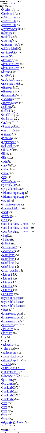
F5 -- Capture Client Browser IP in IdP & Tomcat (9, 121)
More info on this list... (5, 430)
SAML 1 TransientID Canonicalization (7, 292)
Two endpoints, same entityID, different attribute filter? (10, 371)
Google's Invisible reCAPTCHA (6, 134)
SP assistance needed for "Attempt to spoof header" (9, 352)
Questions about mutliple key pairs (7, 242)
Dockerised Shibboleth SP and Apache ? (8, 114)
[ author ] (12, 3)
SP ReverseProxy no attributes (6, 361)
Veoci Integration (4, 401)
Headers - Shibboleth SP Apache (6, 136)
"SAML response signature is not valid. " (8, 8)
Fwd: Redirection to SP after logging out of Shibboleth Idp (10, 127)
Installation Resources (5, 166)
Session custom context (5, 308)
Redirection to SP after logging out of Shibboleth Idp (9, 247)
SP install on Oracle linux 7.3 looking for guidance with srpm (11, 357)
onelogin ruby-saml (5, 211)
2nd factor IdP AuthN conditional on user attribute (9, 17)
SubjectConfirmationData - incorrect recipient (8, 366)
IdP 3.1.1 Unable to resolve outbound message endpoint (10, 148)
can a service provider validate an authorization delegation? (10, 80)
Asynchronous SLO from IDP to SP (7, 53)
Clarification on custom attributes (7, 98)
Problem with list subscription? (6, 238)
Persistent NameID (5, 218)
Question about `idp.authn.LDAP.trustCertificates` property (10, 241)
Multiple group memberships (6, 199)
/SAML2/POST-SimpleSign (6, 15)
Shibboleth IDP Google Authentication (7, 327)
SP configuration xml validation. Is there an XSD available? (10, 355)
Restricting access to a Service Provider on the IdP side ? (10, 269)
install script (4, 176)
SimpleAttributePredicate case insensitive (8, 342)
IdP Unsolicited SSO (5, 158)
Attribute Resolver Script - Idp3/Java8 (7, 73)
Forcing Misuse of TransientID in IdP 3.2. (8, 124)
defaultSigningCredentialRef (6, 110)
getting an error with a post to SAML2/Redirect (9, 128)
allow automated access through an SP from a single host (10, 44)
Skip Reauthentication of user (6, 348)
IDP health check (4, 152)
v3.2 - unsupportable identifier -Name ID (8, 384)
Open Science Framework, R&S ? (7, 216)
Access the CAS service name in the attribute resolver (9, 29)
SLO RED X (4, 351)
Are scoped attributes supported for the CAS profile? (9, 51)
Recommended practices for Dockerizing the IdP (9, 245)
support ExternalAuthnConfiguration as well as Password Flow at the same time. (13, 369)
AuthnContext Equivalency (6, 74)
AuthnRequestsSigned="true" (6, 76)
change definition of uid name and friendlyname (9, 94)
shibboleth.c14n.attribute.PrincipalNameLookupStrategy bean (11, 312)
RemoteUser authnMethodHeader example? (8, 249)
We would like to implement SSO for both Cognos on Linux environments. (12, 421)
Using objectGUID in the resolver (7, 379)
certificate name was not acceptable (7, 86)
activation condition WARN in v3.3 (7, 32)
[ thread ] (9, 3)
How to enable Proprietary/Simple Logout (8, 141)
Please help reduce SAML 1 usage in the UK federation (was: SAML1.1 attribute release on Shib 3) (16, 222)
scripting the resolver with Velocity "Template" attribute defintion (11, 297)
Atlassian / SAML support (6, 56)
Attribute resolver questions (6, 71)
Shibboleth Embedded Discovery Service (8, 325)
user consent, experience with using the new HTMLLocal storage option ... (12, 376)
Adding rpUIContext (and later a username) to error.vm (10, 43)
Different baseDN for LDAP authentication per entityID (10, 112)
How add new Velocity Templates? (7, 138)
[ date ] (15, 3)
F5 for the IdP (4, 122)
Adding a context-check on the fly (7, 39)
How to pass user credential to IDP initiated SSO (9, 143)
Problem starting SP (5, 234)
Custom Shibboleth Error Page (6, 104)
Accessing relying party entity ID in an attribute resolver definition (11, 27)
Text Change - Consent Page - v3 (7, 370)
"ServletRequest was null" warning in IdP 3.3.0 (9, 13)
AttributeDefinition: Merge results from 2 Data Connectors (10, 62)
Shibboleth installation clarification (7, 331)
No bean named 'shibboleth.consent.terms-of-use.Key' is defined (11, 204)
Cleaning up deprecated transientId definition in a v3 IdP (10, 102)
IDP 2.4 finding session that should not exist (8, 144)
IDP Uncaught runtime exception (7, 157)
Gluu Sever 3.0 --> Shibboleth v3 (7, 133)
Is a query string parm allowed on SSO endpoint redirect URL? (11, 188)
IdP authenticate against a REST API (7, 149)
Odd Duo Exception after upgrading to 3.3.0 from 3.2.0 (10, 207)
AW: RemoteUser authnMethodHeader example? (9, 250)
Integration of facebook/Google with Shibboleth (9, 181)
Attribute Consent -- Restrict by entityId (8, 58)
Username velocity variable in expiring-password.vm (9, 378)
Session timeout (4, 309)
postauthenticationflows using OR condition (8, 232)
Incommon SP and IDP (5, 160)
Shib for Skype (4, 335)
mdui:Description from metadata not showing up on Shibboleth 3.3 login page (13, 191)
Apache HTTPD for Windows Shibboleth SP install (9, 47)
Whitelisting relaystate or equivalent (7, 423)
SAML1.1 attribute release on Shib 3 (7, 273)
